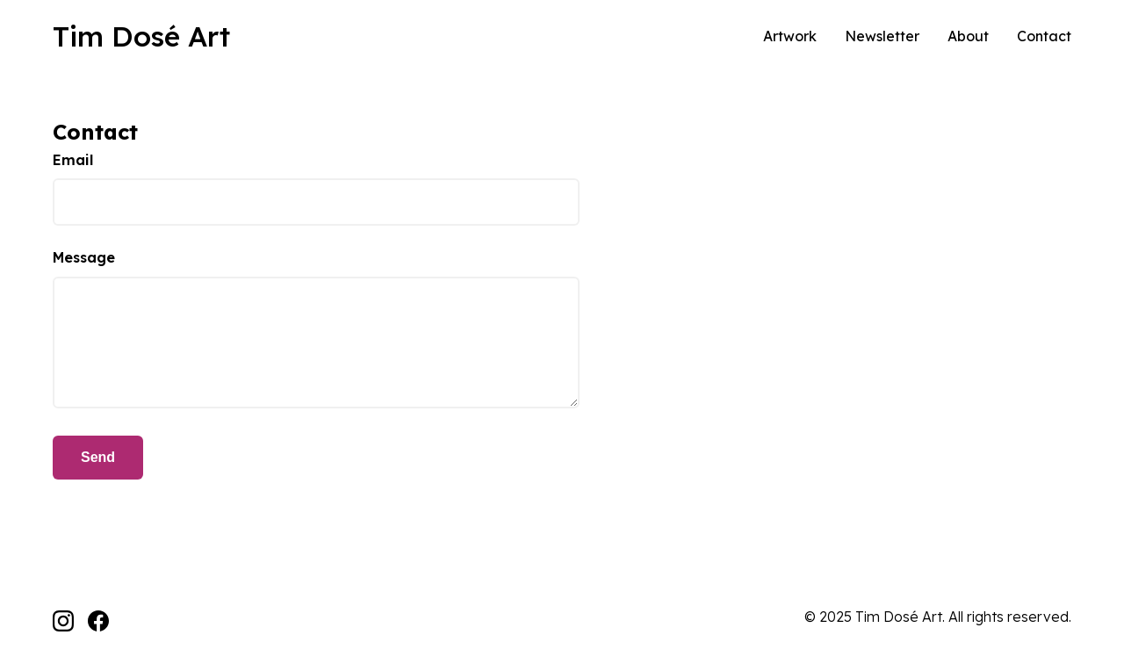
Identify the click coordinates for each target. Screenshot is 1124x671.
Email (73, 160)
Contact (1044, 36)
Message (84, 257)
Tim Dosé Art (141, 36)
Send (98, 457)
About (968, 36)
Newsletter (882, 36)
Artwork (790, 36)
